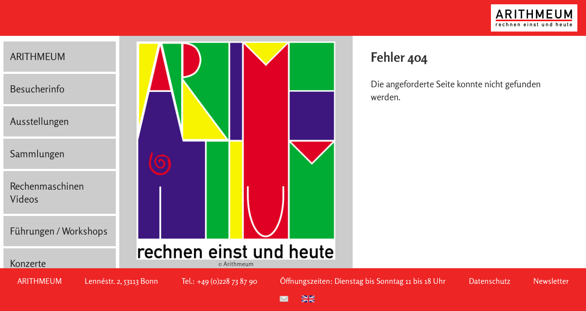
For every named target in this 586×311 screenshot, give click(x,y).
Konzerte (28, 263)
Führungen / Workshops (59, 231)
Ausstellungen (39, 121)
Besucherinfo (37, 89)
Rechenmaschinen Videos (47, 192)
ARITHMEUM (37, 56)
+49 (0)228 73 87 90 (227, 281)
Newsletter (551, 281)
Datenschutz (489, 281)
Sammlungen (37, 153)
